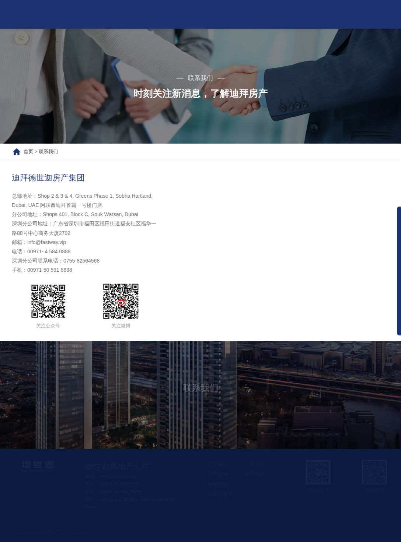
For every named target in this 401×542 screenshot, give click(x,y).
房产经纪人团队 (376, 14)
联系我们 (323, 14)
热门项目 (190, 14)
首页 (108, 14)
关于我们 (146, 14)
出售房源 (235, 14)
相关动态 (279, 14)
